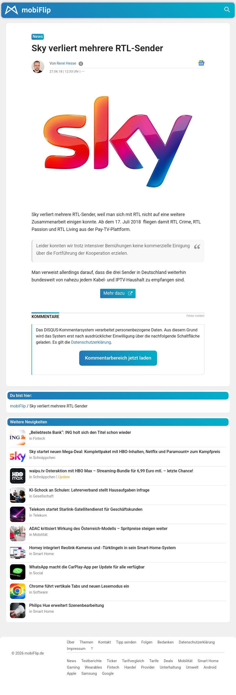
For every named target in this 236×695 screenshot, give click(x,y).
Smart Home (208, 661)
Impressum (76, 649)
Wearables (93, 667)
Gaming (73, 667)
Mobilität (185, 661)
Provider (148, 667)
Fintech (113, 667)
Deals (168, 661)
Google (108, 673)
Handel (130, 667)
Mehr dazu (117, 293)
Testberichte (91, 661)
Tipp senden (126, 642)
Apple (71, 673)
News (71, 661)
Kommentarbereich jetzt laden (118, 358)
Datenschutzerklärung (91, 342)
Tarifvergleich (133, 661)
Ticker (112, 661)
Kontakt (104, 642)
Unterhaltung (170, 667)
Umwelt (192, 667)
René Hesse (66, 63)
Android (209, 667)
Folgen (146, 642)
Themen (86, 642)
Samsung (89, 673)
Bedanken (166, 642)
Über (71, 642)
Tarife (153, 661)
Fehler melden (195, 316)
